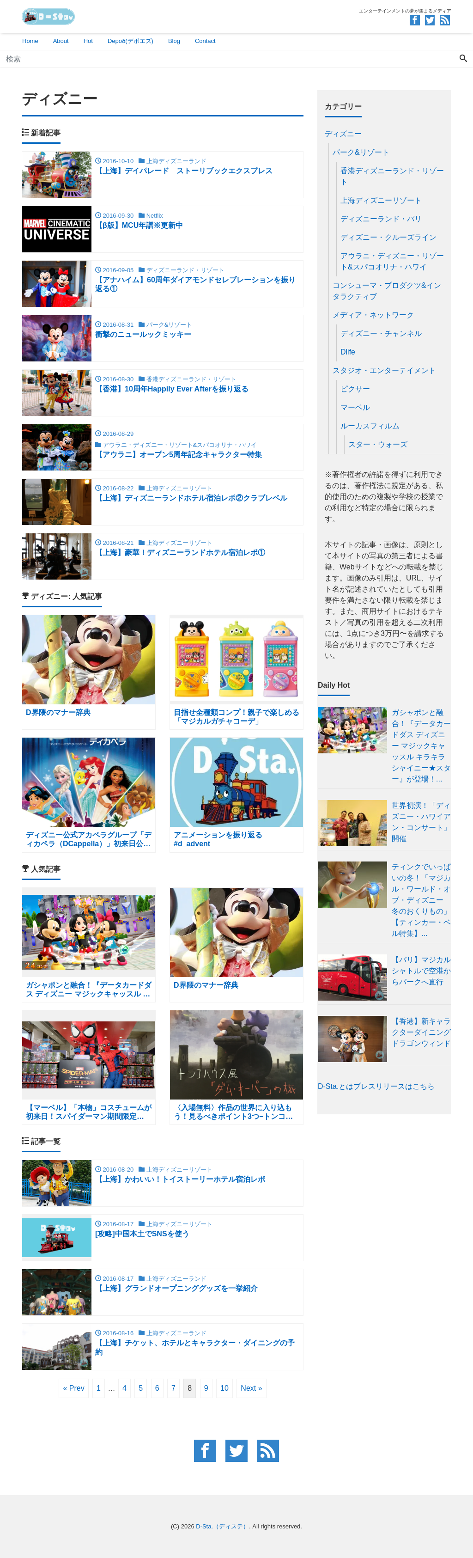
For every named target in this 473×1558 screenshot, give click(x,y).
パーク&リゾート (361, 152)
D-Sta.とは (335, 1086)
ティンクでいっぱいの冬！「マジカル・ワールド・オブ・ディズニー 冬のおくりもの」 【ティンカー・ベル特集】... (421, 900)
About (61, 40)
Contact (205, 40)
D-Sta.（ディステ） (222, 1526)
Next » (251, 1388)
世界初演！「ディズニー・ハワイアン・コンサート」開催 (421, 822)
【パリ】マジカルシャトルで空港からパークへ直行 (421, 971)
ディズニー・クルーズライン (388, 237)
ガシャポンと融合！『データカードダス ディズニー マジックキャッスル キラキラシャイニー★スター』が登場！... (421, 746)
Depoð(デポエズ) (130, 40)
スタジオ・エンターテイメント (384, 370)
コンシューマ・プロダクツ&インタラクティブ (387, 290)
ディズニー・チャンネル (381, 333)
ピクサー (355, 389)
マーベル (355, 407)
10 (224, 1388)
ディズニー (343, 134)
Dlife (347, 352)
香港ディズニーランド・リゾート (392, 176)
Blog (174, 40)
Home (30, 40)
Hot (88, 40)
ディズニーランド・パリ (381, 219)
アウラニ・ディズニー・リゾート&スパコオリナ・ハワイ (392, 261)
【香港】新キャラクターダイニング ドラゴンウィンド (421, 1032)
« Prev (73, 1388)
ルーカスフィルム (370, 426)
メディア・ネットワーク (373, 315)
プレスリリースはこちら (394, 1086)
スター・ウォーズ (377, 444)
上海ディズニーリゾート (381, 200)
